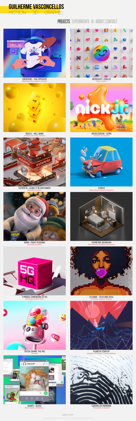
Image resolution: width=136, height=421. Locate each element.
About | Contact (106, 21)
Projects (64, 21)
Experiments (80, 21)
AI (92, 21)
